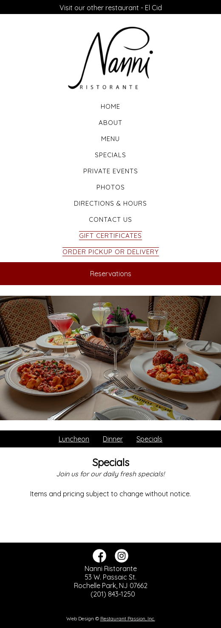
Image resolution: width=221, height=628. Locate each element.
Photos (110, 187)
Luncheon (74, 439)
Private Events (110, 171)
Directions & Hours (110, 203)
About (110, 123)
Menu (110, 139)
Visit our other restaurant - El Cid (111, 7)
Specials (110, 155)
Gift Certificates (110, 236)
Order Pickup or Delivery (110, 252)
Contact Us (110, 219)
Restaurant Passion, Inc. (127, 618)
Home (110, 106)
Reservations (110, 273)
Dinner (113, 439)
